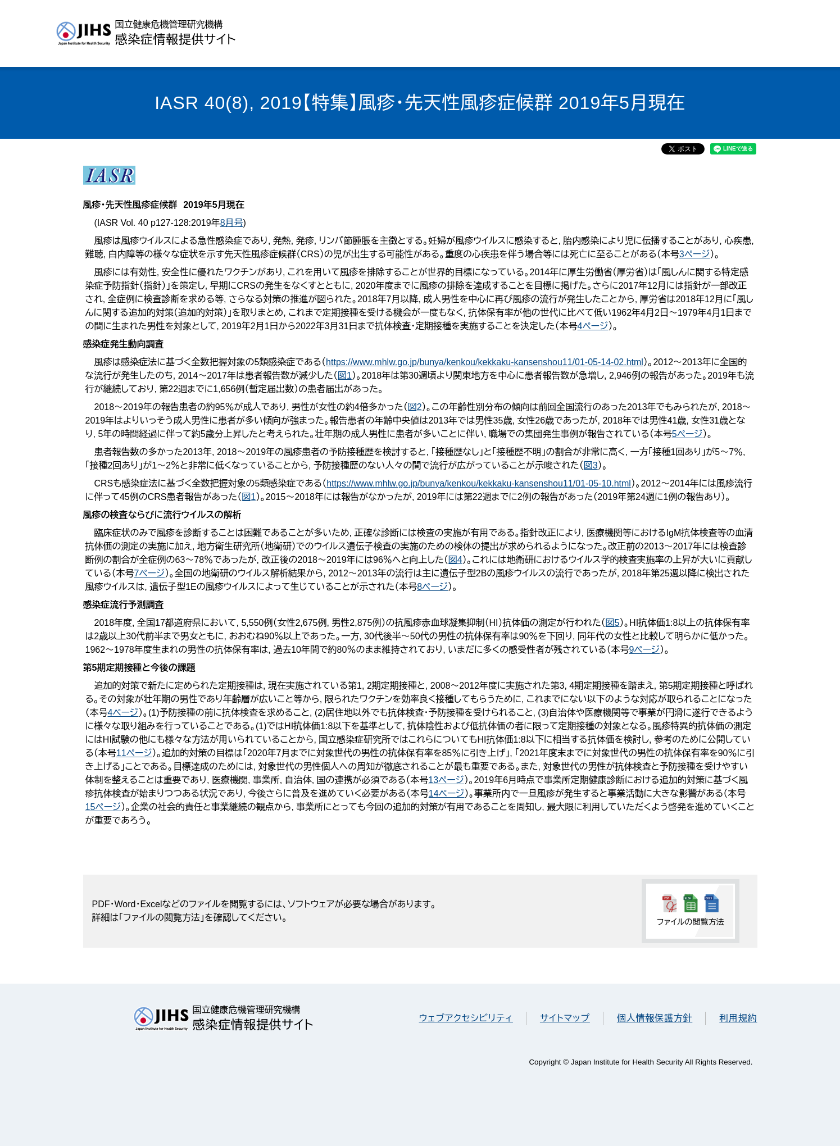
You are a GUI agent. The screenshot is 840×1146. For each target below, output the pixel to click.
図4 (455, 560)
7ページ (149, 573)
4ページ (593, 326)
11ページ (134, 753)
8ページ (432, 587)
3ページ (694, 254)
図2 (415, 407)
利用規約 (738, 1018)
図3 (591, 465)
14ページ (447, 793)
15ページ (103, 807)
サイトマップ (565, 1018)
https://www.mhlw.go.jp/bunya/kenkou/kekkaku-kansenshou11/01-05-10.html (478, 483)
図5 (613, 622)
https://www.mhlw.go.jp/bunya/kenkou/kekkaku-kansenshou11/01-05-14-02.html (484, 362)
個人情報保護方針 (654, 1018)
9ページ (644, 649)
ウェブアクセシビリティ (466, 1018)
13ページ (446, 780)
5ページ (687, 434)
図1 (345, 375)
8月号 (231, 223)
